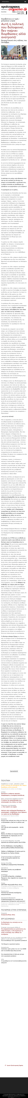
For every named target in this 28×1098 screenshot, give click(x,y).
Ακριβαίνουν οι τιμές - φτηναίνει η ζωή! (10, 20)
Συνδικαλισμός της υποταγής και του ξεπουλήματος (12, 925)
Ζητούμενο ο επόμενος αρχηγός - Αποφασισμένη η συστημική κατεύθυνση (12, 797)
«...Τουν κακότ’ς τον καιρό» (9, 809)
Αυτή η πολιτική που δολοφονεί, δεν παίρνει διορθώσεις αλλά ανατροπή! (13, 30)
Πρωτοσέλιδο (14, 772)
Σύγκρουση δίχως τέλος (8, 916)
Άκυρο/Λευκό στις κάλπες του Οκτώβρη (14, 41)
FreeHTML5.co (17, 1097)
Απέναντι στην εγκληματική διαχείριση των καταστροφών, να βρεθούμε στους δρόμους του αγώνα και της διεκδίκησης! (13, 814)
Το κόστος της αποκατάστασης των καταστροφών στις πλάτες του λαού (11, 803)
